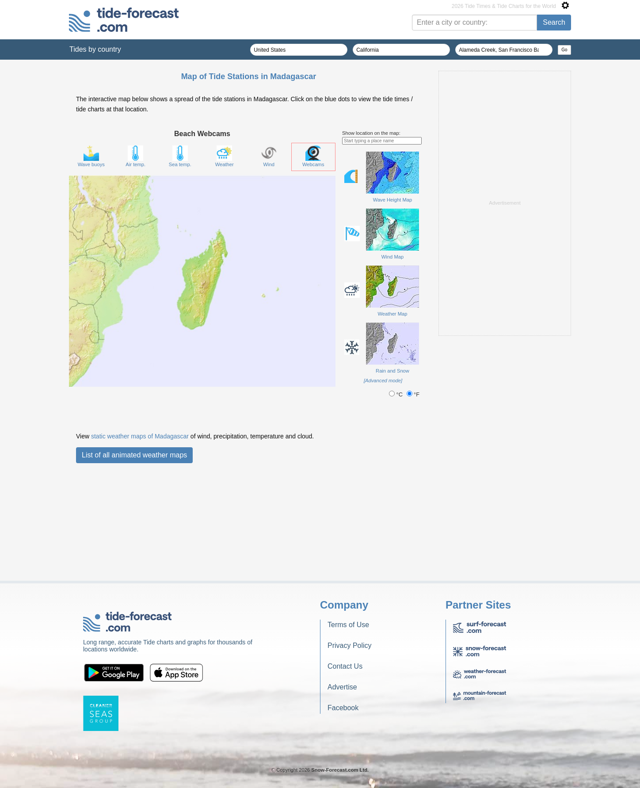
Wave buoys (91, 267)
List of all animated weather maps (134, 565)
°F (413, 505)
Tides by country (95, 49)
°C (396, 505)
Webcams (313, 267)
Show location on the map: (371, 243)
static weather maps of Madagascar (140, 546)
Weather (224, 267)
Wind (269, 267)
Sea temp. (180, 267)
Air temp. (135, 267)
